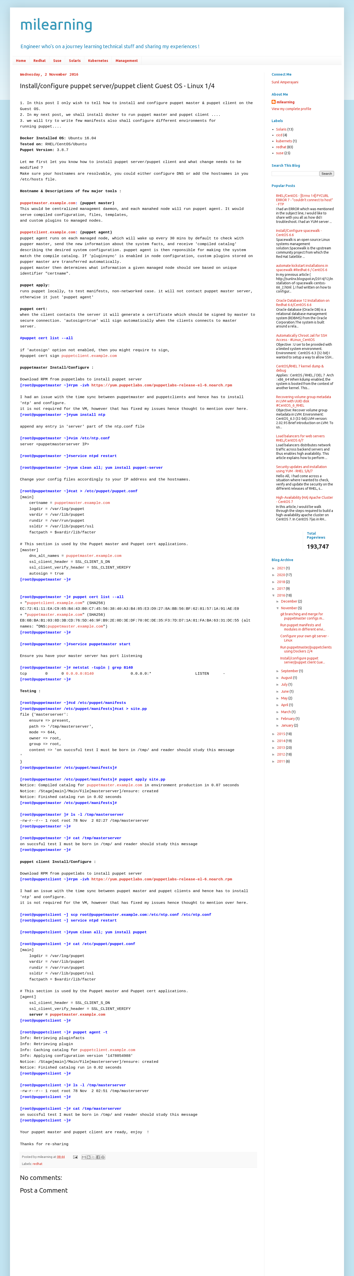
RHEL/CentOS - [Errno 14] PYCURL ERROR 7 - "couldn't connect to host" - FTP (304, 200)
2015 (281, 734)
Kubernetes (98, 61)
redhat (37, 1074)
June (285, 691)
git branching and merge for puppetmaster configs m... (302, 616)
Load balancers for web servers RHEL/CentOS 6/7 (300, 438)
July (284, 684)
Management (127, 61)
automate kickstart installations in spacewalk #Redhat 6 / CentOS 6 (302, 268)
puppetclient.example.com (47, 220)
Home (21, 61)
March (286, 712)
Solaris (75, 61)
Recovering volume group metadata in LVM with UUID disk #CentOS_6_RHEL (303, 401)
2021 (281, 568)
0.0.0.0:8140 (80, 624)
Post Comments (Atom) (58, 1226)
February (288, 719)
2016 (281, 595)
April (285, 705)
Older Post (247, 1218)
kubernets (284, 141)
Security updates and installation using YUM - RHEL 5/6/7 (301, 469)
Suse (57, 61)
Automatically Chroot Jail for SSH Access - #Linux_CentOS (301, 337)
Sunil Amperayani (285, 82)
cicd (279, 135)
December (289, 601)
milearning (56, 24)
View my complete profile (291, 109)
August (287, 678)
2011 (281, 761)
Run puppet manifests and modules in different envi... (302, 627)
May (284, 698)
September (290, 671)
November (289, 608)
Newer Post (30, 1218)
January (287, 725)
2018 (281, 582)
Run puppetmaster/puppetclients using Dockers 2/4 (306, 649)
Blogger (203, 1253)
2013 (281, 748)
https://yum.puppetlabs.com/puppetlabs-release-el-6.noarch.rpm (161, 360)
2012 (281, 754)
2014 (281, 741)
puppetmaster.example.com (47, 193)
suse (280, 153)
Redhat (39, 61)
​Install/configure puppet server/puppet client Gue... (302, 660)
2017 (281, 589)
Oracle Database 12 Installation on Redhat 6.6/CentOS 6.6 (303, 303)
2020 (281, 575)
